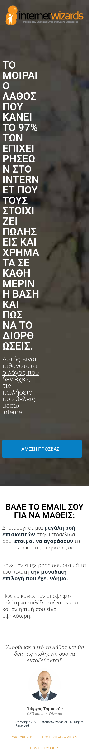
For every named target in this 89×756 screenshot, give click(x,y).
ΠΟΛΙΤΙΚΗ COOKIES (44, 748)
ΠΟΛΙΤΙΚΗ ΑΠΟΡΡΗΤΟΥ (59, 737)
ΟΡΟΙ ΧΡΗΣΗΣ (22, 737)
